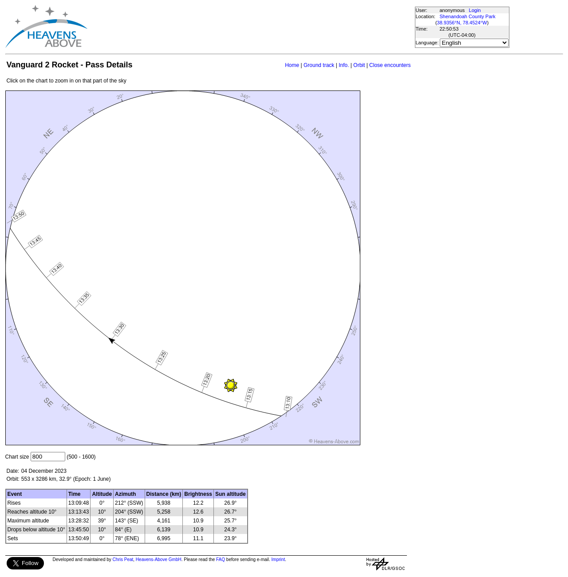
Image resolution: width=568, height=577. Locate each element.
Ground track (319, 65)
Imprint (278, 559)
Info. (344, 65)
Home (292, 65)
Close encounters (389, 65)
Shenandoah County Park (468, 16)
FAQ (220, 559)
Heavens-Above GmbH (158, 559)
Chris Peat (123, 559)
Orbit (359, 65)
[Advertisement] (250, 27)
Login (475, 10)
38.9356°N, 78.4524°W (462, 22)
